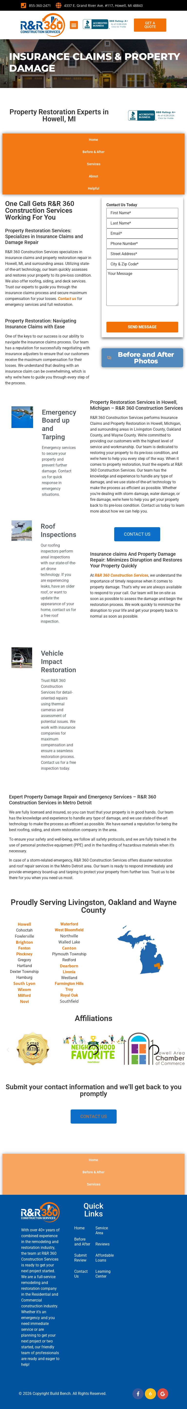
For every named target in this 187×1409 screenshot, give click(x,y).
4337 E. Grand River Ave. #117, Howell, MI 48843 (103, 5)
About (93, 191)
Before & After (93, 167)
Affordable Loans (104, 1258)
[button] (74, 25)
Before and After (82, 1241)
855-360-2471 (40, 5)
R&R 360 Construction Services (121, 575)
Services (93, 179)
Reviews (102, 1244)
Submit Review (80, 1258)
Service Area (101, 1230)
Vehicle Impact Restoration (58, 661)
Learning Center (103, 1274)
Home (93, 155)
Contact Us (81, 1274)
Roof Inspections (58, 530)
